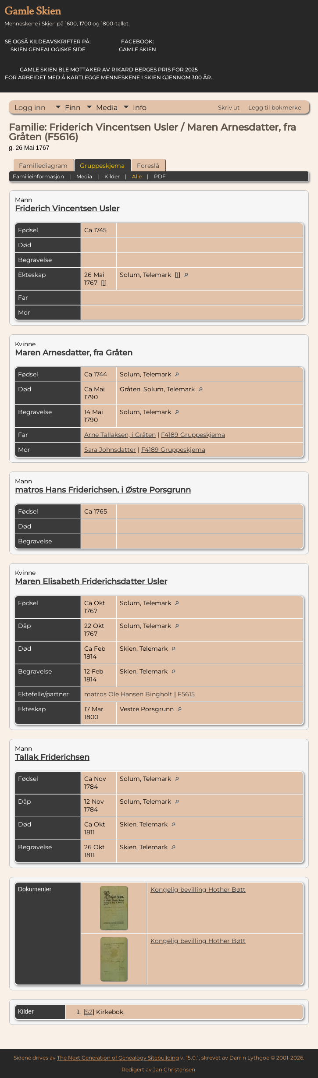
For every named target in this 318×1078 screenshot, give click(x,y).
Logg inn (30, 107)
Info (139, 107)
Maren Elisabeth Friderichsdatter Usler (91, 581)
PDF (160, 176)
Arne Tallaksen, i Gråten (120, 435)
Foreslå (148, 166)
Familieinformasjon (38, 176)
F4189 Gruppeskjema (193, 435)
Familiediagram (43, 166)
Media (107, 107)
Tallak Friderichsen (52, 757)
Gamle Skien (137, 45)
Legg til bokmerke (274, 107)
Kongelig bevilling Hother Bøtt (198, 890)
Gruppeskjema (102, 166)
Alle (137, 176)
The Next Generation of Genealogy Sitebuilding (118, 1057)
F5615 (186, 694)
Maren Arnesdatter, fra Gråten (73, 353)
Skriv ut (228, 107)
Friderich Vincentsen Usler (67, 208)
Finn (73, 107)
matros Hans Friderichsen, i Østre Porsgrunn (103, 490)
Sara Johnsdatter (110, 450)
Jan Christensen (174, 1069)
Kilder (112, 176)
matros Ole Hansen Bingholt (128, 694)
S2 (89, 1012)
